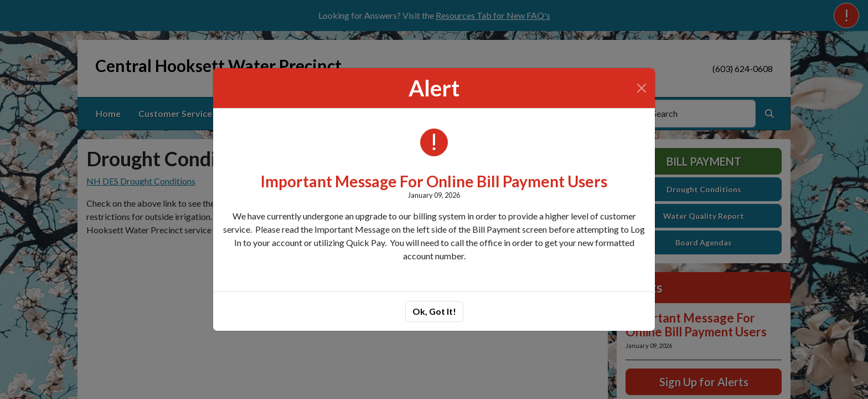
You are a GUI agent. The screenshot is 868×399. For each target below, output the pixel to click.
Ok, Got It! (434, 311)
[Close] (641, 88)
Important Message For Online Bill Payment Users (434, 181)
